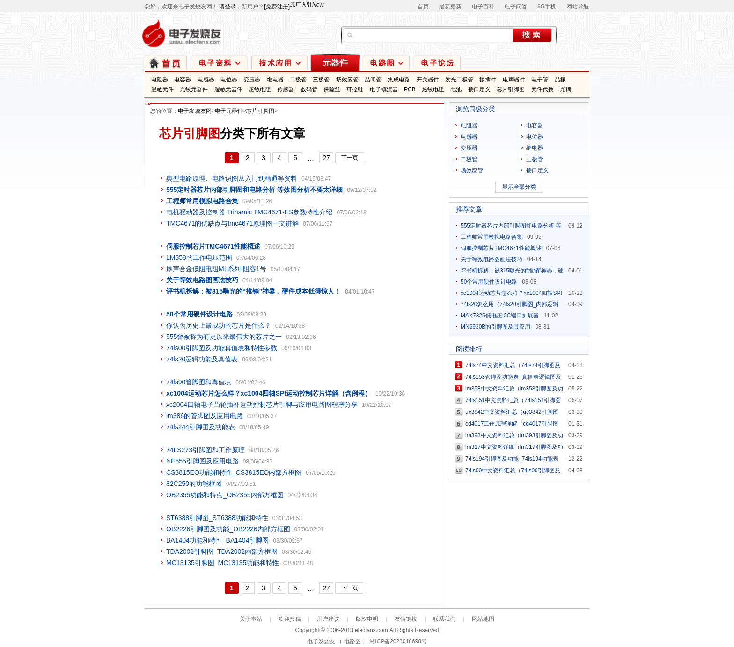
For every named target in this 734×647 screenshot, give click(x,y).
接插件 (487, 79)
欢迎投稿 (290, 619)
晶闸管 (373, 79)
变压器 (251, 79)
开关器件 (428, 79)
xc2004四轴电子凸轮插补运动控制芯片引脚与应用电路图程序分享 (262, 404)
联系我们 (444, 619)
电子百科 (483, 6)
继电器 (275, 79)
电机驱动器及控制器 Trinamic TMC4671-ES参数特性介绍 (249, 212)
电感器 (206, 79)
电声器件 (514, 79)
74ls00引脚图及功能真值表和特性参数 (221, 348)
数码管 (309, 89)
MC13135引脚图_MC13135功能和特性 (222, 562)
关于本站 (251, 619)
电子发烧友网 (195, 111)
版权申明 (367, 619)
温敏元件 (162, 89)
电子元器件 (229, 111)
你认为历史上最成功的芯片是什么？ (218, 325)
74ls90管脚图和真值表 (198, 382)
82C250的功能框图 (194, 483)
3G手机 (546, 6)
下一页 (349, 157)
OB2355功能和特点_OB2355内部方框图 (225, 495)
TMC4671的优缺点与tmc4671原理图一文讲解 (232, 223)
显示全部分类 (519, 187)
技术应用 (279, 62)
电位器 (228, 79)
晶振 (560, 79)
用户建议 (328, 619)
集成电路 (399, 79)
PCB (410, 89)
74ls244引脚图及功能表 (200, 427)
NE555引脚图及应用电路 (202, 461)
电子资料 (219, 62)
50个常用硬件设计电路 (489, 282)
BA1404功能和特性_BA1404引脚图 (217, 540)
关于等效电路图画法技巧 (491, 259)
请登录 (227, 6)
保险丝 (331, 89)
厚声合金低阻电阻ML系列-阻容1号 (216, 268)
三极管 (321, 79)
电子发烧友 (321, 641)
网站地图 (483, 619)
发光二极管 (459, 79)
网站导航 (577, 6)
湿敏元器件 (228, 89)
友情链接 (406, 619)
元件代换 (542, 89)
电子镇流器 (384, 89)
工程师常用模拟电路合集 (491, 237)
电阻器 (159, 79)
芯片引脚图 (511, 89)
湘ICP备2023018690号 (398, 641)
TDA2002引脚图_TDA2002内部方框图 (222, 551)
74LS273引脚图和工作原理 (205, 450)
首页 (423, 6)
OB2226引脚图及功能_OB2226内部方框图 (228, 529)
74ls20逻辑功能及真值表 (202, 359)
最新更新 (450, 6)
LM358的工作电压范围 (199, 257)
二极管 (298, 79)
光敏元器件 (194, 89)
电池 (456, 89)
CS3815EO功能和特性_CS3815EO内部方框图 (233, 472)
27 (326, 158)
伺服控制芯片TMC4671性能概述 (501, 248)
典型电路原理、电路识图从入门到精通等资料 (231, 178)
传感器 (285, 89)
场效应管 (347, 79)
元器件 (335, 62)
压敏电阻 (260, 89)
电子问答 (516, 6)
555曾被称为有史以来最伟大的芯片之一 (224, 336)
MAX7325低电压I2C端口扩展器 (500, 315)
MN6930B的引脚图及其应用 (495, 327)
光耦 (565, 89)
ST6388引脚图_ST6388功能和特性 (217, 518)
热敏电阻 (433, 89)
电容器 (182, 79)
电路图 (386, 62)
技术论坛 (437, 62)
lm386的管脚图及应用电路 (204, 415)
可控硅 (354, 89)
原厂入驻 (306, 4)
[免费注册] (277, 6)
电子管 (539, 79)
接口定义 (479, 89)
